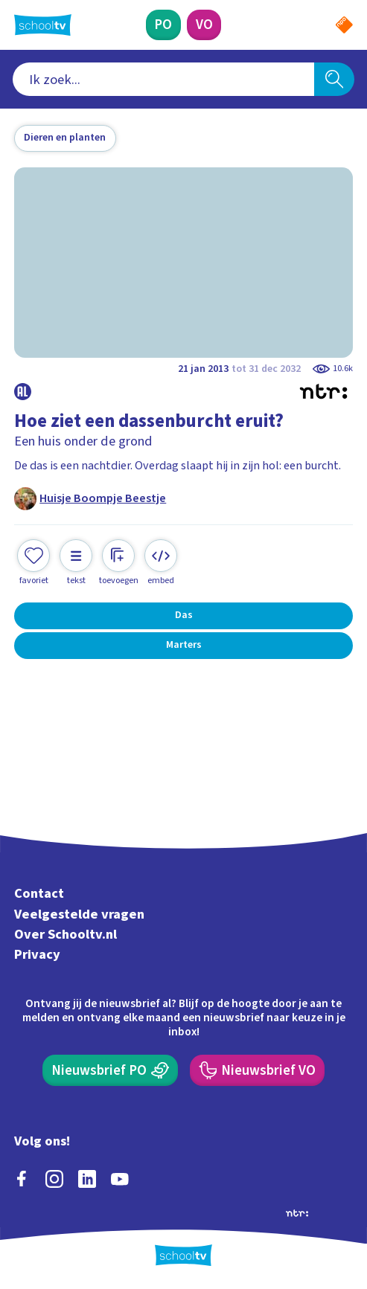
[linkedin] (87, 1179)
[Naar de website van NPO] (344, 25)
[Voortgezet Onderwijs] (204, 25)
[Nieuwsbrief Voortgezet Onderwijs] (257, 1070)
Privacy (37, 954)
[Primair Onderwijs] (163, 25)
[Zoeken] (334, 79)
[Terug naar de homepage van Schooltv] (42, 25)
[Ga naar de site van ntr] (297, 1212)
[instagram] (54, 1179)
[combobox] (163, 79)
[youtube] (119, 1179)
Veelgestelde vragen (79, 914)
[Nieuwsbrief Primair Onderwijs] (110, 1070)
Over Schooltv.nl (65, 934)
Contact (39, 894)
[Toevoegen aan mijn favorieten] (33, 563)
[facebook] (21, 1179)
